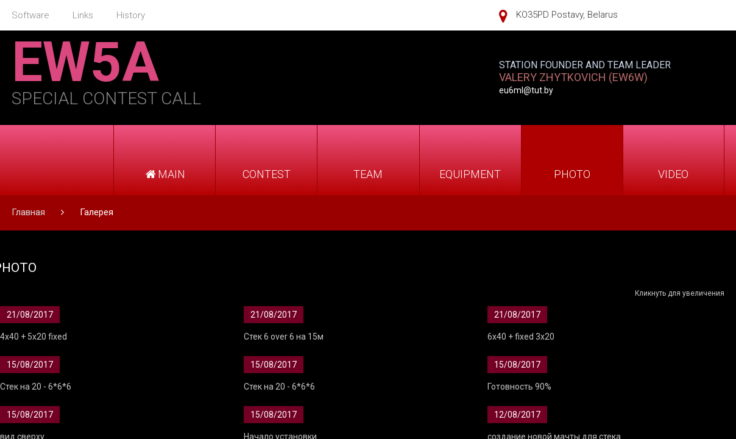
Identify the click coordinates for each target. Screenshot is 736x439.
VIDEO (673, 174)
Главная (28, 212)
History (130, 15)
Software (30, 15)
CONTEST (266, 174)
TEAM (368, 174)
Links (83, 15)
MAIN (164, 174)
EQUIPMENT (470, 174)
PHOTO (572, 174)
